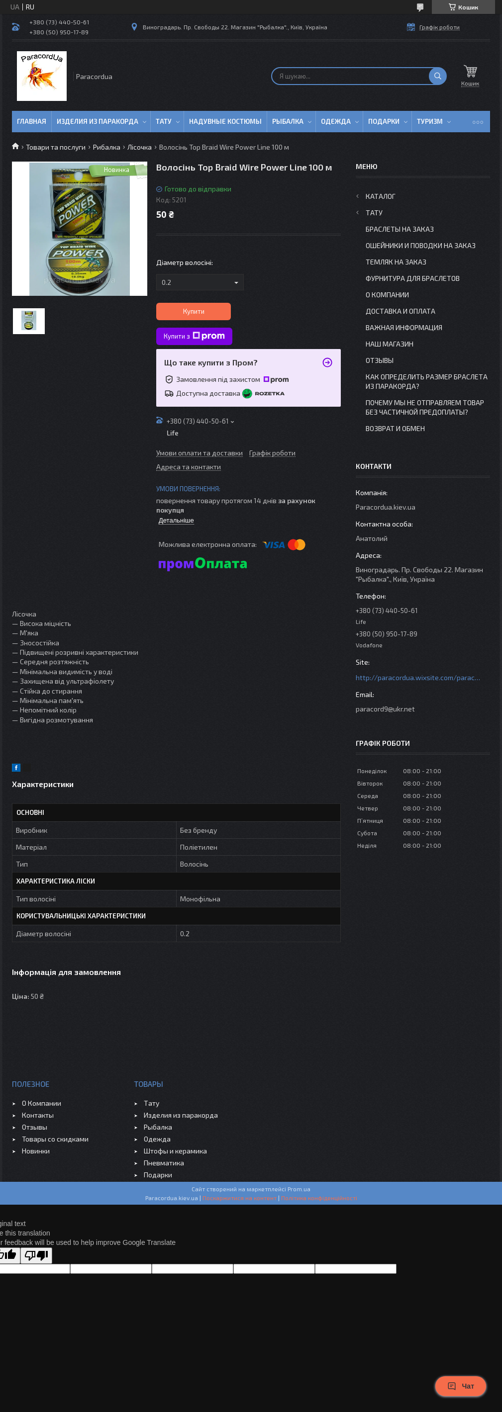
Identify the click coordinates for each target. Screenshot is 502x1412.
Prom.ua (299, 1188)
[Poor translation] (36, 1255)
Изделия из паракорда (97, 121)
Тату (164, 121)
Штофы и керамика (175, 1151)
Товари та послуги (56, 147)
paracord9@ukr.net (385, 709)
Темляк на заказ (396, 262)
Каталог (381, 196)
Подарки (384, 121)
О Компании (387, 294)
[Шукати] (438, 76)
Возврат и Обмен (395, 428)
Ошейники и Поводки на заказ (421, 245)
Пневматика (164, 1162)
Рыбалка (287, 121)
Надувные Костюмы (225, 121)
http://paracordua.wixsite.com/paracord (418, 677)
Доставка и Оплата (400, 311)
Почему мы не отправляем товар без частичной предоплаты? (425, 407)
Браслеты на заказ (400, 229)
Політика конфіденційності (319, 1197)
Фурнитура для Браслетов (413, 278)
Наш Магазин (389, 344)
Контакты (38, 1115)
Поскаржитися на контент (239, 1197)
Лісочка (139, 147)
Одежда (336, 121)
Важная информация (404, 327)
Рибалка (106, 147)
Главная (31, 121)
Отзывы (380, 360)
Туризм (430, 121)
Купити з (194, 336)
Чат (460, 1386)
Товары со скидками (55, 1139)
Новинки (36, 1151)
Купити (193, 311)
